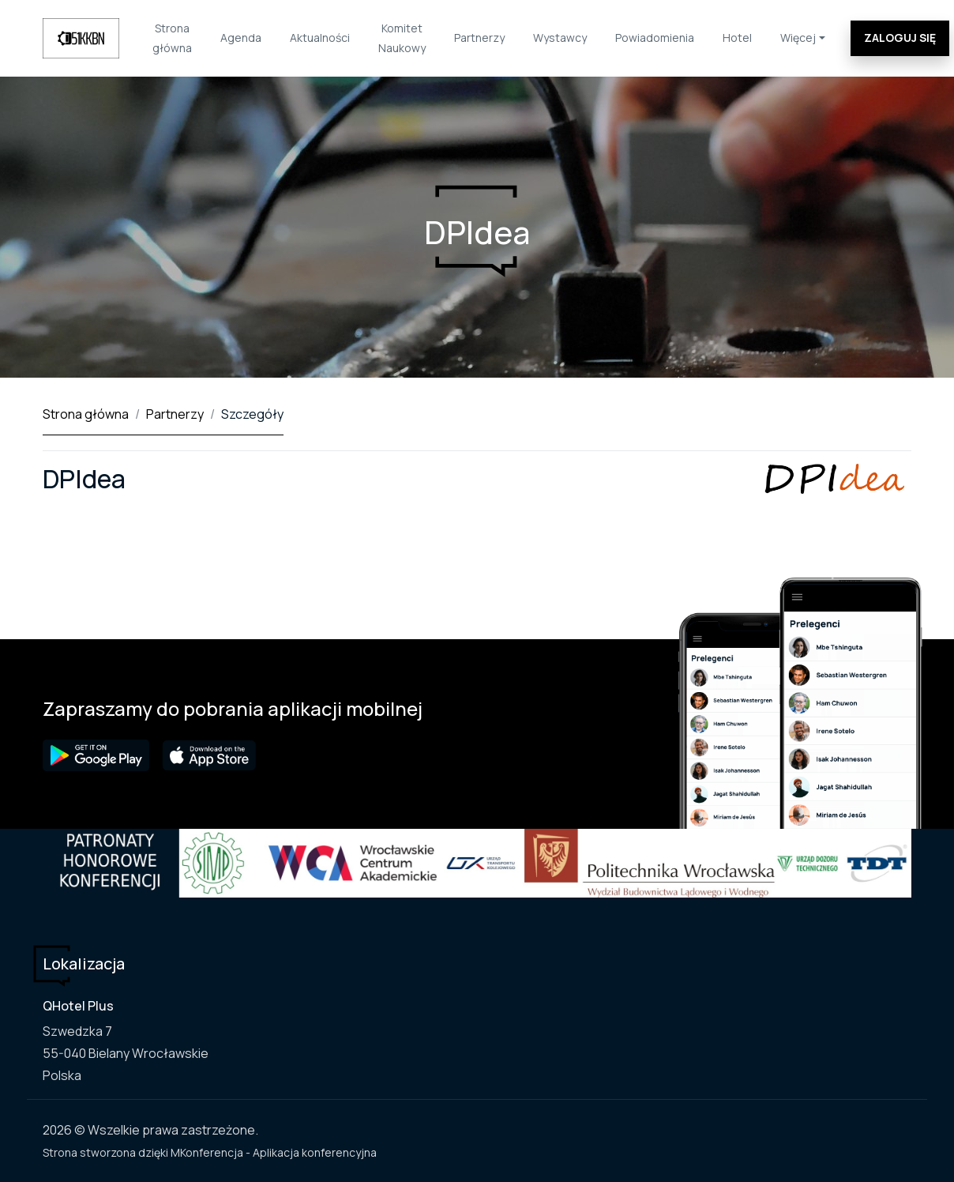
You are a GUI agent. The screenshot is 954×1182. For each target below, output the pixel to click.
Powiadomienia (654, 37)
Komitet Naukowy (402, 38)
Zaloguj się (900, 37)
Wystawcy (560, 37)
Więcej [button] (798, 37)
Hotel (737, 37)
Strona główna (172, 38)
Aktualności (320, 37)
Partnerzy (479, 37)
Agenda (240, 37)
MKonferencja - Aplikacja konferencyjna (274, 1152)
